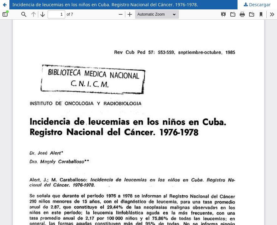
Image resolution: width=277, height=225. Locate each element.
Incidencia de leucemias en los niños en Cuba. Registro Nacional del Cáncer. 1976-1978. (105, 5)
